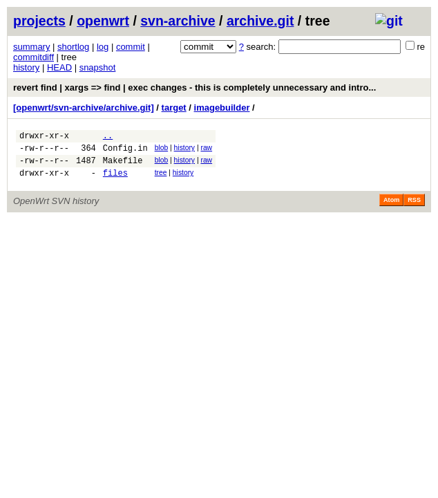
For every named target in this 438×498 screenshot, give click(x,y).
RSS (414, 208)
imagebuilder (222, 107)
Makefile (123, 166)
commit (130, 47)
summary (31, 47)
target (174, 107)
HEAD (59, 67)
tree (161, 179)
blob (162, 150)
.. (108, 137)
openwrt (103, 20)
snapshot (97, 67)
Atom (391, 208)
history (26, 67)
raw (206, 150)
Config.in (125, 152)
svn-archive (177, 20)
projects (39, 20)
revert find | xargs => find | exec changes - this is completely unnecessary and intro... (194, 87)
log (102, 47)
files (115, 181)
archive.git (260, 20)
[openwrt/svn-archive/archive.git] (83, 107)
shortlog (73, 47)
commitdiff (33, 57)
